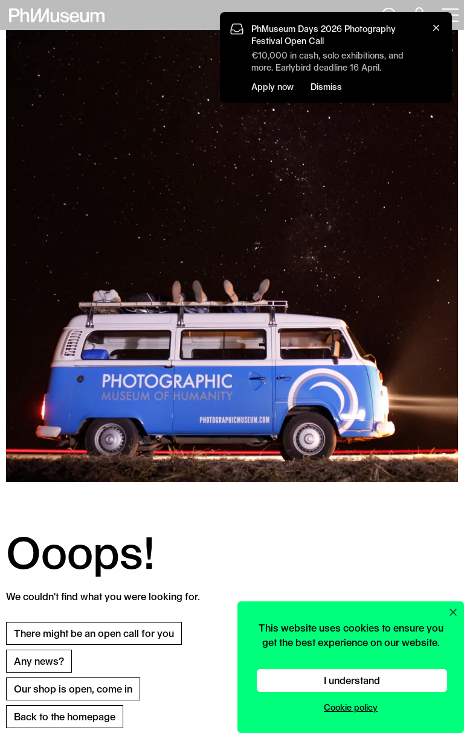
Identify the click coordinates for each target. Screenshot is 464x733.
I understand (352, 680)
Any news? (39, 661)
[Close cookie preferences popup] (453, 612)
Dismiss (326, 87)
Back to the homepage (64, 716)
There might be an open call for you (94, 633)
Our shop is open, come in (73, 688)
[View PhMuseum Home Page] (57, 15)
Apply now (272, 87)
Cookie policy (351, 707)
